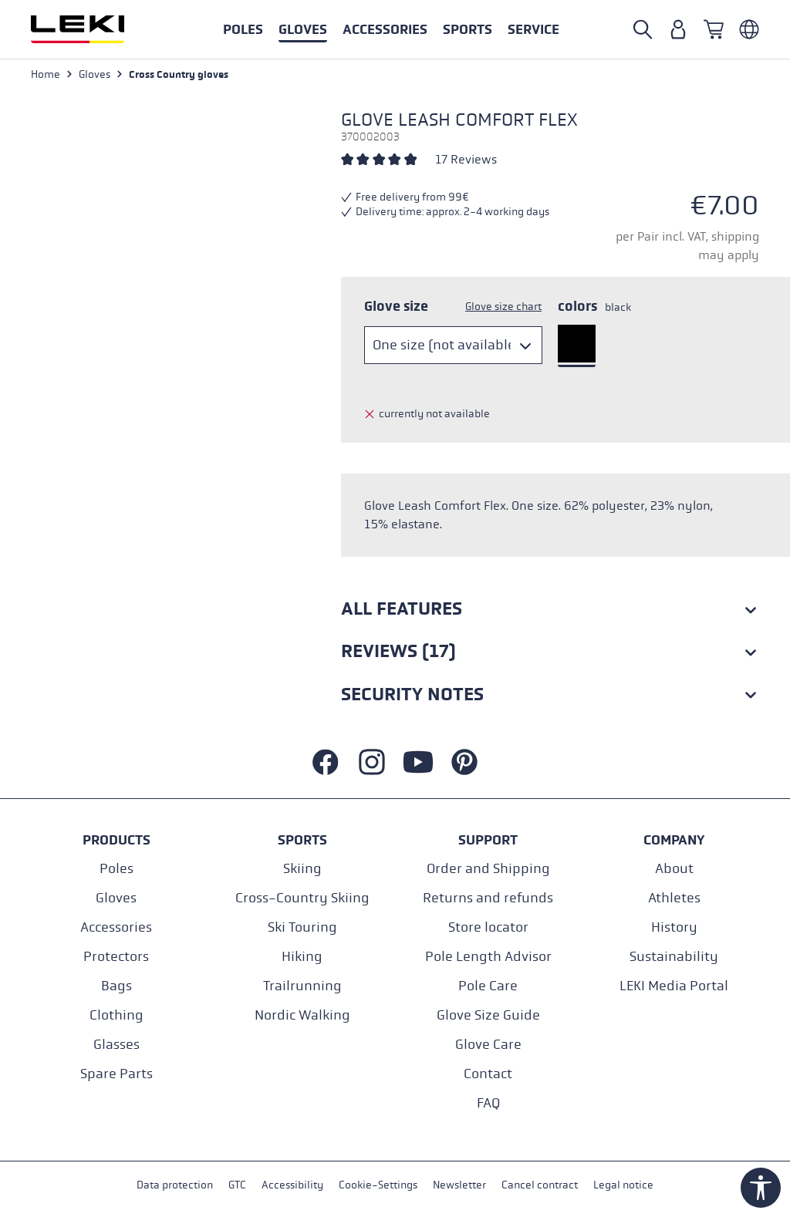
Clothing (116, 1015)
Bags (116, 986)
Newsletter (459, 1185)
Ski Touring (302, 927)
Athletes (674, 898)
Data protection (175, 1185)
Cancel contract (539, 1185)
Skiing (302, 869)
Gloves (116, 898)
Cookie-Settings (378, 1185)
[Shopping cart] (714, 29)
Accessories (116, 927)
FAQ (488, 1103)
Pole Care (488, 986)
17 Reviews (466, 159)
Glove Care (488, 1045)
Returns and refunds (488, 898)
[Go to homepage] (94, 29)
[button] (467, 29)
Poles (116, 869)
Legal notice (623, 1185)
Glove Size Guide (488, 1015)
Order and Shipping (488, 869)
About (674, 869)
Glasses (116, 1045)
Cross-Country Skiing (302, 898)
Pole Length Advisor (488, 957)
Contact (488, 1074)
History (674, 927)
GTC (237, 1185)
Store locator (488, 927)
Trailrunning (302, 986)
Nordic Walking (302, 1015)
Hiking (302, 957)
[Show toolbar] (761, 1188)
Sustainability (674, 957)
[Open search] (643, 29)
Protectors (116, 957)
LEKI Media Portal (674, 986)
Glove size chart (503, 306)
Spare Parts (116, 1074)
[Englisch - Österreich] (749, 29)
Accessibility (292, 1185)
